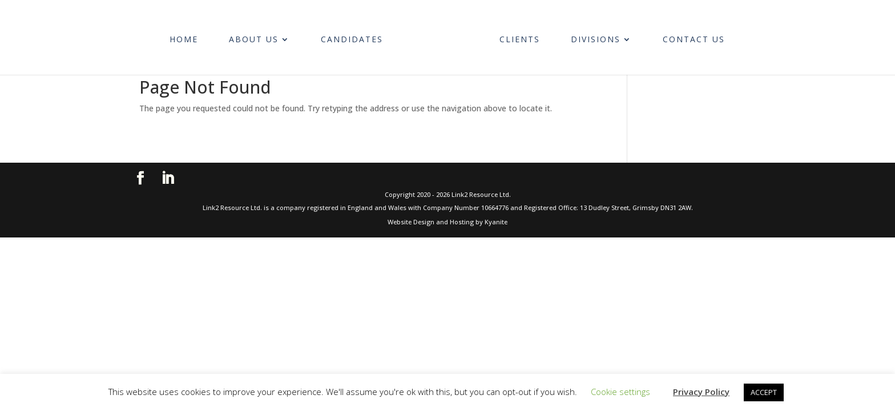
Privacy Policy (701, 391)
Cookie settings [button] (620, 391)
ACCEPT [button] (764, 392)
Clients (513, 36)
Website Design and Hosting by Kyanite (447, 221)
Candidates (357, 36)
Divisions (589, 36)
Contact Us (687, 36)
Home (189, 36)
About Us (259, 36)
